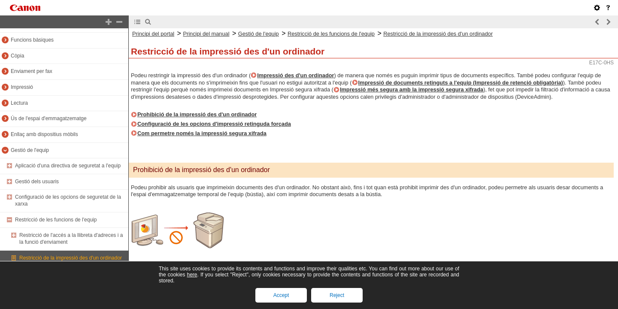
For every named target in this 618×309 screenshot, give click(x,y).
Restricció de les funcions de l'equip (56, 220)
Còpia (17, 56)
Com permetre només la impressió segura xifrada (202, 133)
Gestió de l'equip (30, 150)
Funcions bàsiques (32, 40)
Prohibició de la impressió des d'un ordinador (197, 114)
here (192, 275)
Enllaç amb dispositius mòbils (44, 134)
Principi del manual (206, 33)
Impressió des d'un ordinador (295, 75)
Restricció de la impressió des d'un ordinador (70, 258)
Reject (337, 295)
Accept (281, 295)
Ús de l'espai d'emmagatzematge (49, 118)
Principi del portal (153, 33)
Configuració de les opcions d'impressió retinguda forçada (214, 124)
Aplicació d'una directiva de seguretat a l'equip (68, 166)
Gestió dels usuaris (37, 182)
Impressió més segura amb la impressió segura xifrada (411, 89)
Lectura (19, 103)
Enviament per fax (31, 71)
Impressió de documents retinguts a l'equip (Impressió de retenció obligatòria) (460, 82)
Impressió (22, 87)
